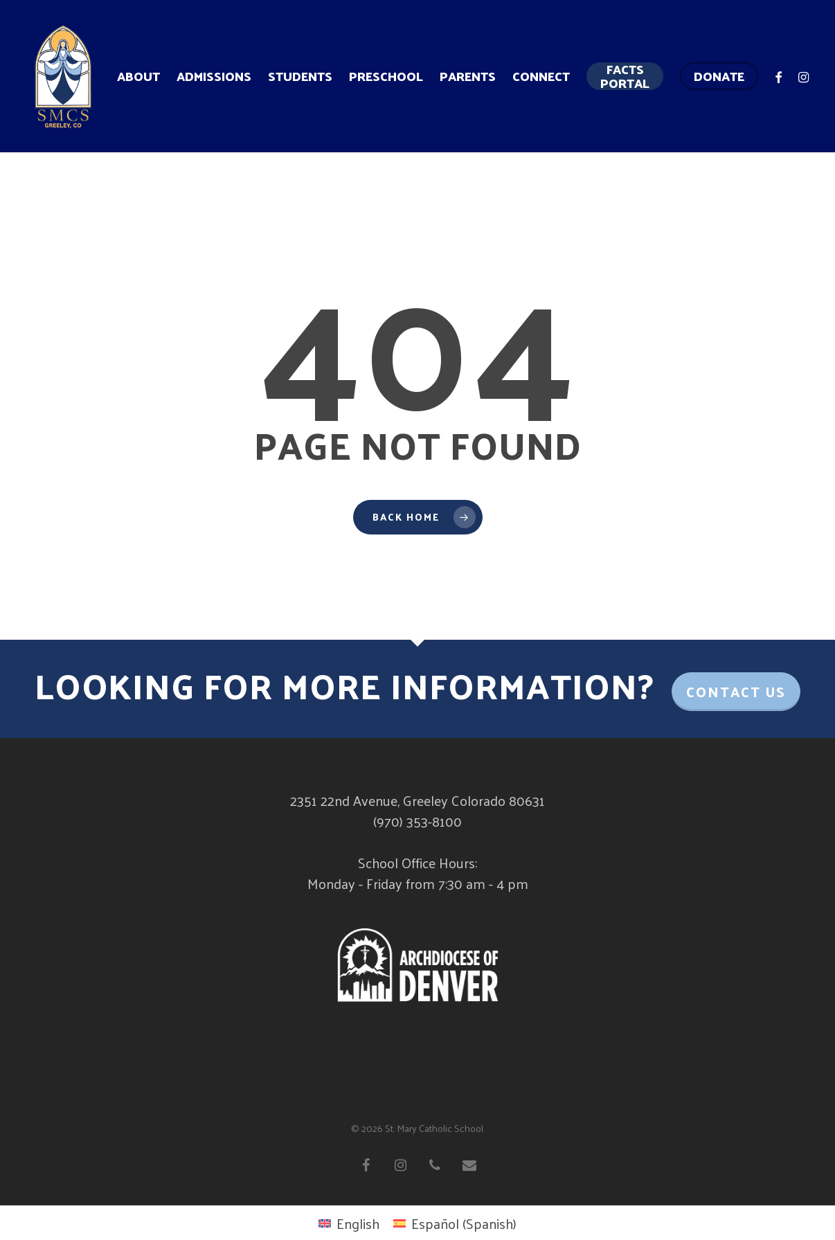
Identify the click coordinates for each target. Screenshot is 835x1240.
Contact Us (736, 691)
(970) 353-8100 (417, 821)
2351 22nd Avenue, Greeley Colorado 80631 (417, 800)
